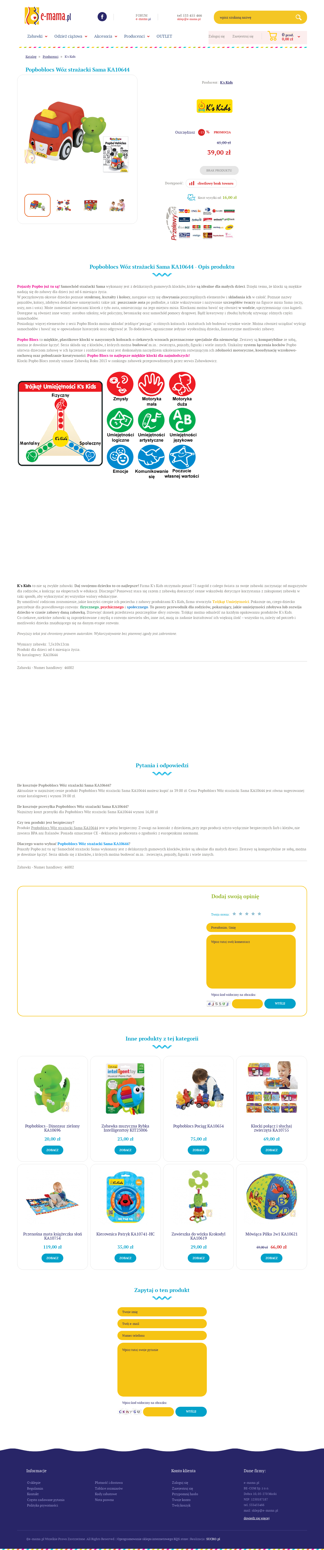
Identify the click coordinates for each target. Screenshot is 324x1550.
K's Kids (70, 57)
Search (300, 17)
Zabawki (35, 36)
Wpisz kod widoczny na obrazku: (233, 995)
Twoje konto (181, 1500)
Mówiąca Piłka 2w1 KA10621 (271, 1234)
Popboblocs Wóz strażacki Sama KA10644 (93, 843)
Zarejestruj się (242, 36)
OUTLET (164, 36)
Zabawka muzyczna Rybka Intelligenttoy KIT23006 (125, 1128)
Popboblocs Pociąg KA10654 (198, 1126)
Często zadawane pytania (46, 1500)
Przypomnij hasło (185, 1494)
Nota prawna (104, 1500)
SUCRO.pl (213, 1539)
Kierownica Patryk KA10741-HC (125, 1234)
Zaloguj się (217, 36)
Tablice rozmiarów (109, 1488)
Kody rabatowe (106, 1494)
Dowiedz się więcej (257, 1518)
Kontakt (33, 1494)
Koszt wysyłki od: (217, 197)
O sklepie (34, 1482)
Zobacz (52, 1150)
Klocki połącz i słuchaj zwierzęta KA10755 (271, 1128)
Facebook (102, 16)
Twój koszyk (181, 1505)
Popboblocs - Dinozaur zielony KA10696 (52, 1128)
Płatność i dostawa (109, 1482)
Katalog (31, 57)
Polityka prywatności (42, 1505)
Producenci (134, 36)
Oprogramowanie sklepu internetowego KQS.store (152, 1539)
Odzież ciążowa (68, 36)
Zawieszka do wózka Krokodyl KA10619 (198, 1236)
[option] (77, 135)
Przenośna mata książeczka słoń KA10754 (52, 1236)
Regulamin (35, 1488)
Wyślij (280, 1003)
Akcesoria (103, 36)
